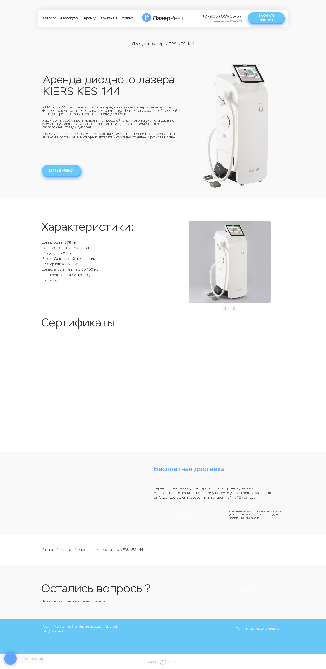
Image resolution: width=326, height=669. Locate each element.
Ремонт (127, 18)
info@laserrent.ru (54, 631)
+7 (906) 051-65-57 (222, 16)
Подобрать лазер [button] (188, 514)
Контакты (108, 18)
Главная (48, 550)
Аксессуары (70, 18)
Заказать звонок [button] (267, 18)
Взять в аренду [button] (61, 170)
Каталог (49, 18)
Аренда (90, 18)
